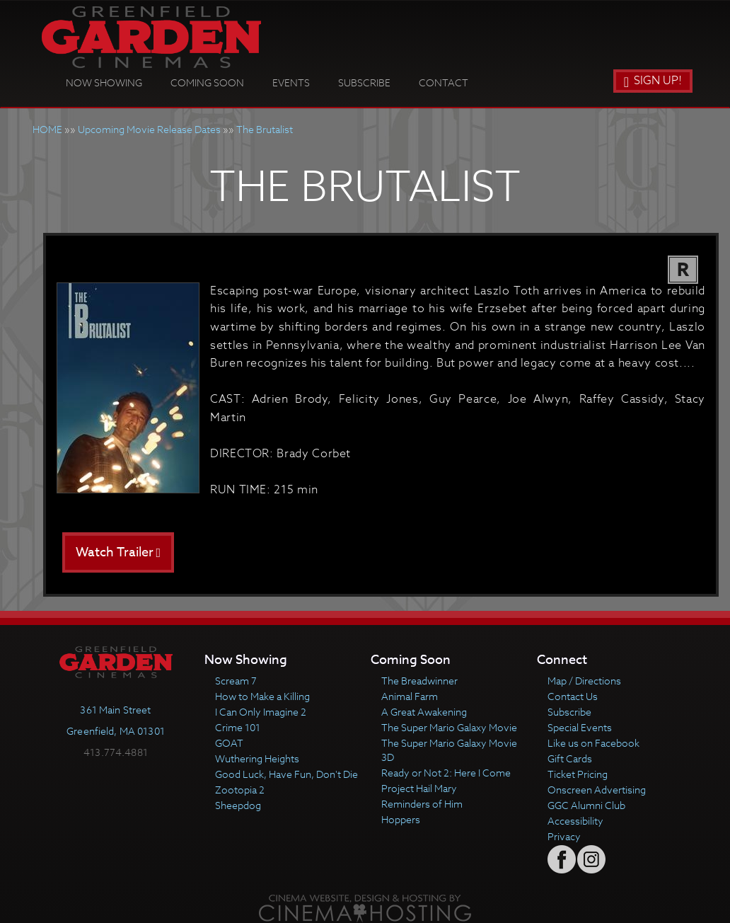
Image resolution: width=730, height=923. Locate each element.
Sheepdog (238, 805)
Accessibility (575, 820)
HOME (47, 129)
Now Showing (104, 82)
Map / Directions (584, 680)
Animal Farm (409, 696)
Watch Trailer (118, 552)
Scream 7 (236, 680)
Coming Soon (207, 82)
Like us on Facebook (593, 743)
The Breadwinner (419, 680)
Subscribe (364, 82)
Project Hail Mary (419, 788)
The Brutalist (264, 129)
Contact (443, 82)
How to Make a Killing (262, 696)
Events (291, 82)
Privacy (564, 836)
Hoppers (400, 819)
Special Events (580, 727)
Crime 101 (237, 727)
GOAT (229, 743)
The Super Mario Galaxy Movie (449, 727)
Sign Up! (653, 80)
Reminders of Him (422, 803)
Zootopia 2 (240, 789)
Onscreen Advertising (597, 789)
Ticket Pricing (578, 774)
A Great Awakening (424, 711)
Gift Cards (570, 758)
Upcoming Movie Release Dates (149, 129)
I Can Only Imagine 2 (260, 711)
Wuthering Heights (257, 758)
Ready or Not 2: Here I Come (446, 772)
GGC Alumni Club (586, 805)
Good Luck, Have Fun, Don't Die (286, 774)
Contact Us (573, 696)
